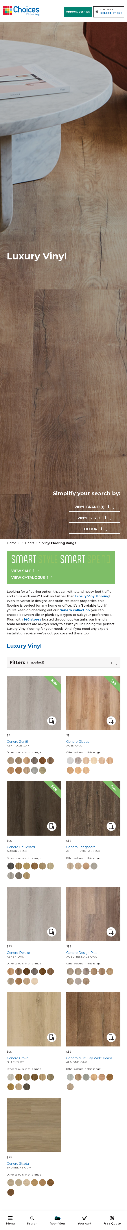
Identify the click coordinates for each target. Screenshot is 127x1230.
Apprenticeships (78, 11)
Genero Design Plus (93, 954)
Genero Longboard (93, 849)
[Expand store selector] (109, 12)
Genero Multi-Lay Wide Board (93, 1060)
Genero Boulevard (34, 849)
